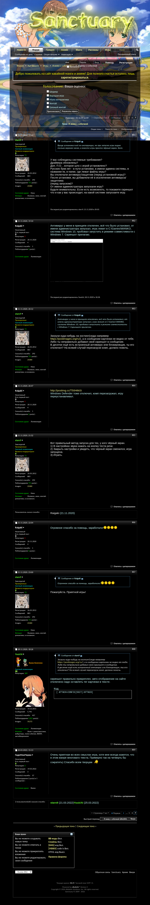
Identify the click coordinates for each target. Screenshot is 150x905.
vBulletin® (76, 887)
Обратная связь (102, 872)
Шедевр (52, 91)
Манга (79, 50)
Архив (125, 872)
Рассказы (93, 50)
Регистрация (125, 62)
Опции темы (96, 129)
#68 (133, 649)
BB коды (52, 838)
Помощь (109, 62)
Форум (35, 50)
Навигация (66, 54)
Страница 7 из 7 (101, 117)
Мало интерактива (58, 99)
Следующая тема (86, 826)
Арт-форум (33, 65)
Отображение (127, 129)
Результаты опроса (70, 111)
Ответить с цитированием (123, 215)
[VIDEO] (52, 848)
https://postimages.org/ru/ (65, 338)
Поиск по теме (111, 129)
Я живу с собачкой (78, 123)
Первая (116, 117)
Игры (45, 65)
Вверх (133, 819)
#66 (133, 522)
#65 (133, 435)
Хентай (52, 103)
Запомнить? (74, 67)
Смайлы (52, 841)
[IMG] (51, 845)
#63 (133, 308)
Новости (21, 50)
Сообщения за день (24, 54)
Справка (38, 54)
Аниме (64, 50)
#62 (133, 221)
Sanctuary (116, 872)
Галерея (50, 50)
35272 (29, 721)
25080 (29, 186)
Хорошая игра (55, 95)
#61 (133, 135)
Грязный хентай (56, 107)
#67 (133, 572)
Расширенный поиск (127, 54)
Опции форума (50, 54)
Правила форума (57, 856)
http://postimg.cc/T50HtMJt (66, 390)
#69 (133, 750)
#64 (133, 385)
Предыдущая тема (65, 826)
